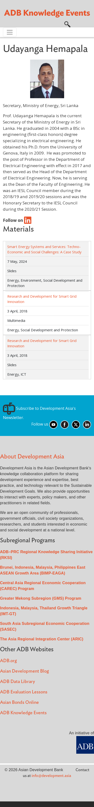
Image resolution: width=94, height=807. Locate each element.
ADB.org (8, 661)
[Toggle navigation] (10, 32)
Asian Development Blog (24, 671)
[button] (67, 24)
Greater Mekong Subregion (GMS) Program (40, 598)
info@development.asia (51, 776)
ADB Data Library (17, 681)
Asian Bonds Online (19, 702)
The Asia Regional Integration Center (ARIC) (41, 639)
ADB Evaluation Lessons (23, 692)
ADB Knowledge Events (23, 713)
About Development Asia (32, 457)
